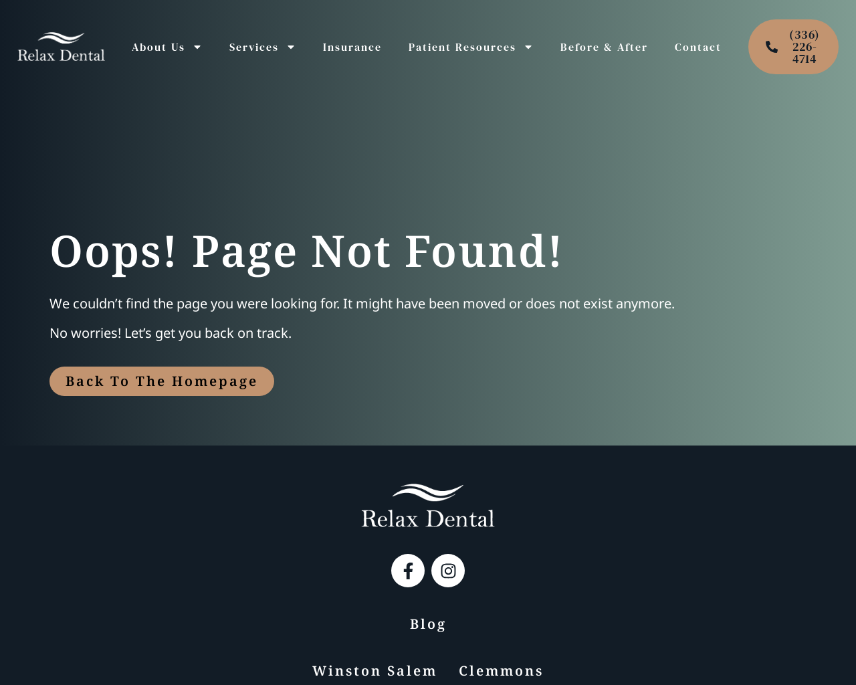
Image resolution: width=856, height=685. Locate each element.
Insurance (352, 46)
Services (262, 47)
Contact (698, 46)
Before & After (604, 46)
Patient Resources (471, 47)
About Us (167, 47)
